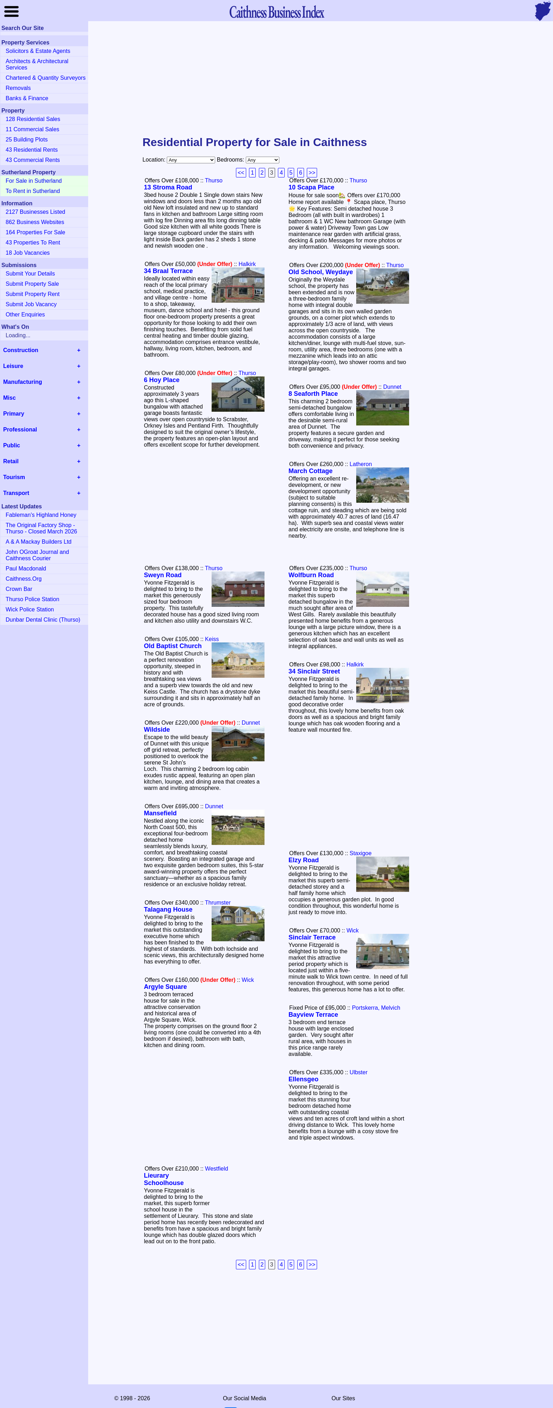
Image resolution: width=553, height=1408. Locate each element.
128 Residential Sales (33, 119)
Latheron (361, 464)
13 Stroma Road (168, 187)
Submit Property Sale (32, 284)
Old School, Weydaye (320, 272)
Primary (13, 414)
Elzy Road (303, 860)
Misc (9, 398)
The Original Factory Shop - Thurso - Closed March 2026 (41, 528)
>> (312, 173)
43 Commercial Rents (33, 160)
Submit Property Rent (33, 294)
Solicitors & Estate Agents (38, 51)
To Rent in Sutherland (33, 191)
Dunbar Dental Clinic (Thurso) (43, 620)
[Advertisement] (276, 79)
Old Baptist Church (173, 645)
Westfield (216, 1169)
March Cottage (310, 471)
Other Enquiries (25, 315)
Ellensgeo (303, 1079)
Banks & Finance (27, 98)
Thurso (214, 180)
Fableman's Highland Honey (41, 515)
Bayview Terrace (313, 1014)
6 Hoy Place (162, 379)
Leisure (13, 366)
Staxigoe (360, 853)
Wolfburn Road (311, 575)
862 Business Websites (35, 222)
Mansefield (160, 813)
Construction (20, 350)
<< (241, 173)
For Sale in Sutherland (34, 181)
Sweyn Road (163, 575)
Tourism (14, 477)
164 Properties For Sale (35, 232)
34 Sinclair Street (314, 671)
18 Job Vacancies (28, 253)
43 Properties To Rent (33, 243)
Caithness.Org (24, 579)
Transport (16, 493)
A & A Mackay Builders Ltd (39, 542)
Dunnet (392, 387)
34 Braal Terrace (168, 270)
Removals (18, 88)
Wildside (157, 729)
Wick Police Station (30, 609)
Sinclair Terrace (312, 937)
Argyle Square (165, 986)
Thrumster (218, 903)
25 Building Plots (27, 140)
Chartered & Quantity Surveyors (46, 78)
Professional (20, 430)
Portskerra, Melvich (376, 1008)
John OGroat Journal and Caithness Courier (37, 555)
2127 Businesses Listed (35, 212)
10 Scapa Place (311, 187)
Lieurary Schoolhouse (164, 1179)
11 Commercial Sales (32, 129)
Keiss (212, 639)
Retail (11, 461)
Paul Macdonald (26, 569)
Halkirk (247, 264)
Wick (352, 930)
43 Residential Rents (32, 150)
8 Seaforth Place (313, 393)
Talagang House (168, 909)
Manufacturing (22, 382)
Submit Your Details (30, 274)
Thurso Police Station (32, 599)
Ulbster (358, 1072)
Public (11, 445)
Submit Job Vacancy (31, 304)
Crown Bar (19, 589)
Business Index (276, 11)
